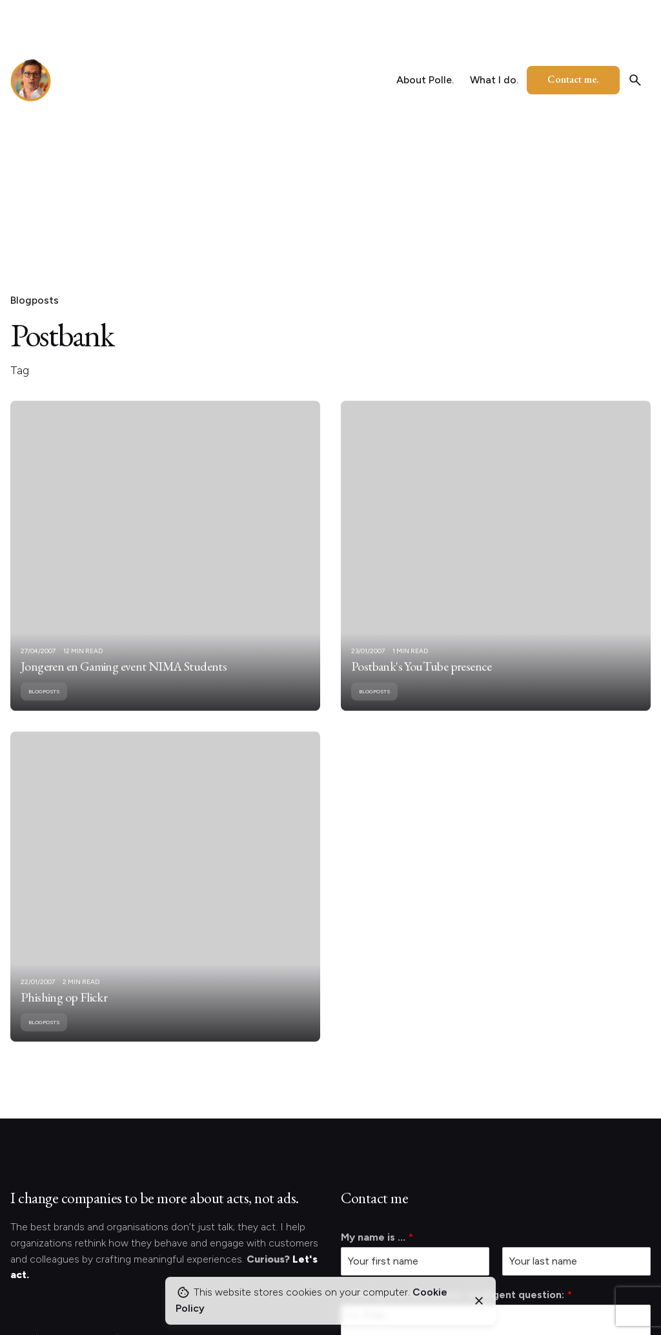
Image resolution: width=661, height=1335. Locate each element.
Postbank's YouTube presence (421, 682)
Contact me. (573, 79)
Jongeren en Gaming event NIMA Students (124, 682)
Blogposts (34, 300)
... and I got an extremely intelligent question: (456, 1294)
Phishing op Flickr (64, 1013)
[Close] (479, 1301)
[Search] (635, 80)
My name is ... (377, 1237)
